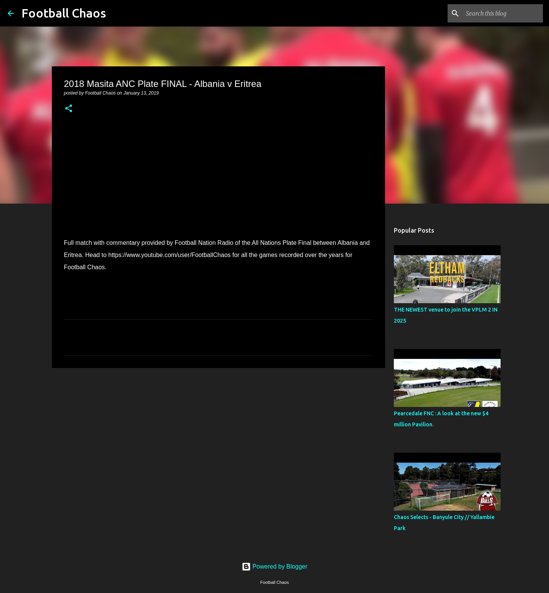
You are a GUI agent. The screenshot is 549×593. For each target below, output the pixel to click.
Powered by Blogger (275, 566)
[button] (68, 109)
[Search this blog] (503, 13)
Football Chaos (63, 13)
